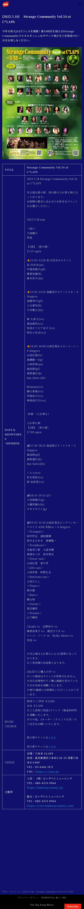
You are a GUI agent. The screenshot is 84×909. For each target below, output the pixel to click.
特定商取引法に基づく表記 (54, 897)
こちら (52, 737)
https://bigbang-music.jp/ (45, 787)
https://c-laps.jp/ (47, 771)
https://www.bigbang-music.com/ (50, 805)
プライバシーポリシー (28, 897)
